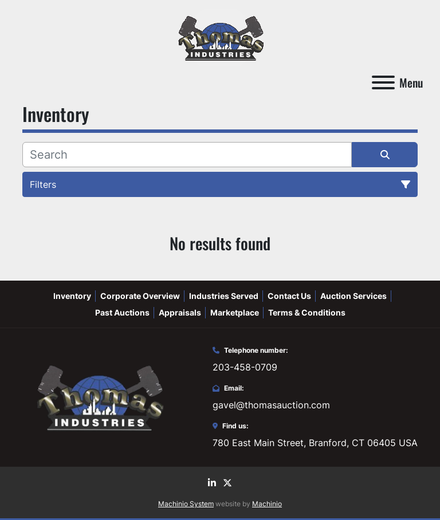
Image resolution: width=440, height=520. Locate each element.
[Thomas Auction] (98, 396)
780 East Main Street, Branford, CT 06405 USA (315, 442)
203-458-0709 (245, 367)
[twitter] (227, 483)
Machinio (267, 503)
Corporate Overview (140, 296)
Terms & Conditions (306, 312)
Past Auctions (122, 312)
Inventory (72, 296)
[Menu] (383, 82)
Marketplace (234, 312)
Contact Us (289, 296)
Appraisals (180, 312)
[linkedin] (212, 483)
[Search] (187, 154)
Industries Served (223, 296)
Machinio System (186, 503)
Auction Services (353, 296)
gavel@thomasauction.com (271, 405)
